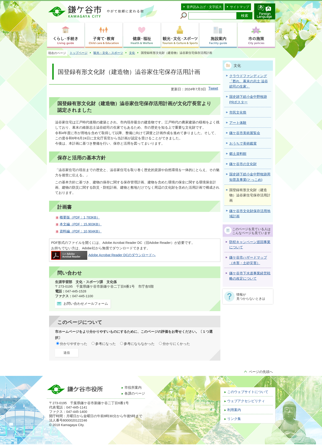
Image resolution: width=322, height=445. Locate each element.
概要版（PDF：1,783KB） (80, 217)
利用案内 (234, 410)
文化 (132, 53)
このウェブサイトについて (247, 392)
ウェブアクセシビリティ (246, 401)
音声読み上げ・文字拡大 (204, 7)
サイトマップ (239, 7)
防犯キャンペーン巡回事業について (249, 244)
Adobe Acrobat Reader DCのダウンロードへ (103, 255)
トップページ (78, 53)
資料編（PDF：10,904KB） (81, 231)
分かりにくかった (176, 344)
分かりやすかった (73, 344)
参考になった (105, 344)
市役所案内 (133, 387)
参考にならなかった (139, 344)
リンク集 (234, 419)
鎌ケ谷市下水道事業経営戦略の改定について (249, 275)
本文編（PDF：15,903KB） (81, 224)
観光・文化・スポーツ (108, 53)
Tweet (213, 88)
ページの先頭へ (261, 372)
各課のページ (134, 393)
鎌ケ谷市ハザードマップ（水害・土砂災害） (248, 260)
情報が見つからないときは (250, 296)
